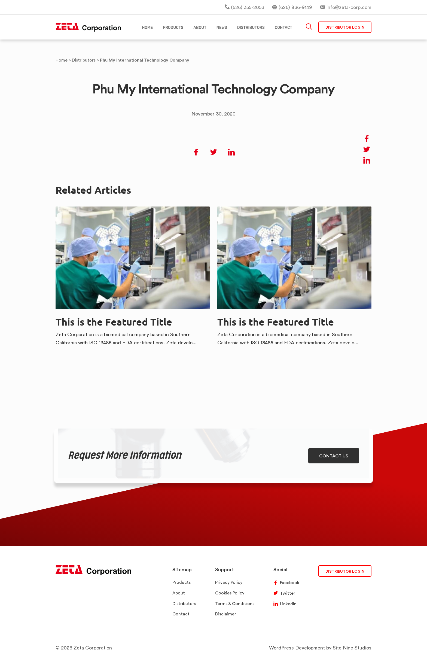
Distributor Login (344, 27)
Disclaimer (225, 614)
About (178, 593)
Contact (181, 614)
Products (181, 582)
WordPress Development (297, 648)
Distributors (184, 603)
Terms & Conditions (234, 603)
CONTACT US (333, 455)
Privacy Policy (228, 582)
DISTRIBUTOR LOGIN (344, 571)
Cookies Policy (229, 593)
